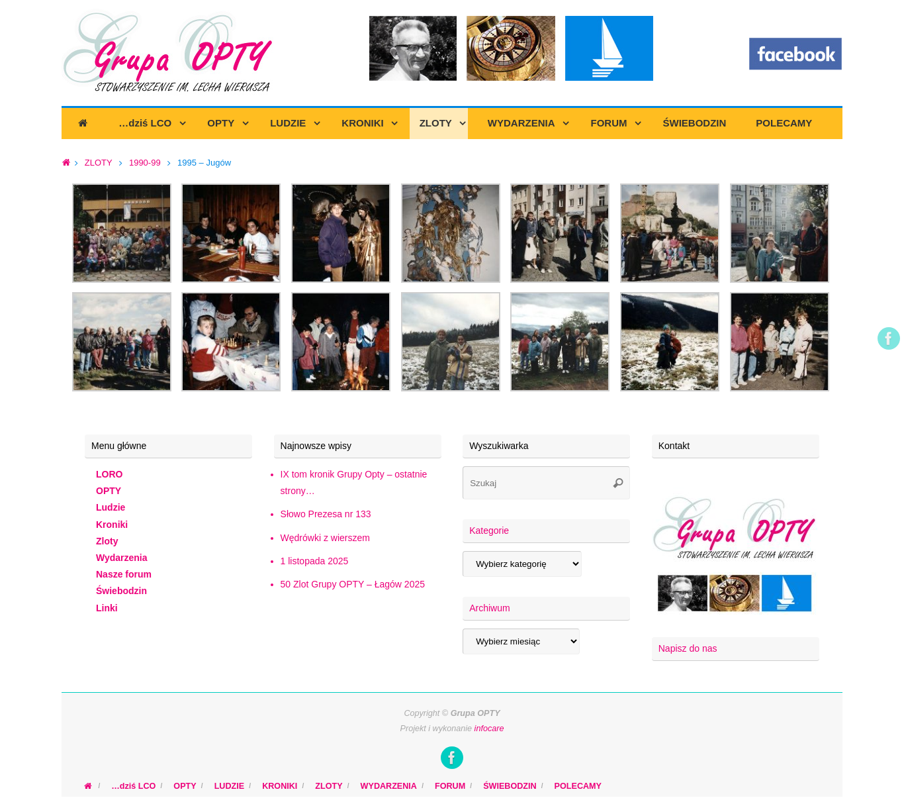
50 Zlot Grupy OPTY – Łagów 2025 (353, 584)
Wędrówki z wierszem (325, 537)
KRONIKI (279, 786)
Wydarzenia (122, 557)
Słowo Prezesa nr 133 (326, 514)
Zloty (107, 541)
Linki (107, 608)
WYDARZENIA (389, 786)
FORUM (450, 786)
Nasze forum (124, 574)
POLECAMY (578, 786)
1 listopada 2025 (315, 561)
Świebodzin (121, 590)
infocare (489, 728)
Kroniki (112, 524)
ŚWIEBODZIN (509, 786)
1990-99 (145, 163)
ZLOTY (99, 163)
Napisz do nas (687, 648)
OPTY (108, 490)
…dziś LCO (133, 786)
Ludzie (110, 507)
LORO (109, 474)
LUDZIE (229, 786)
